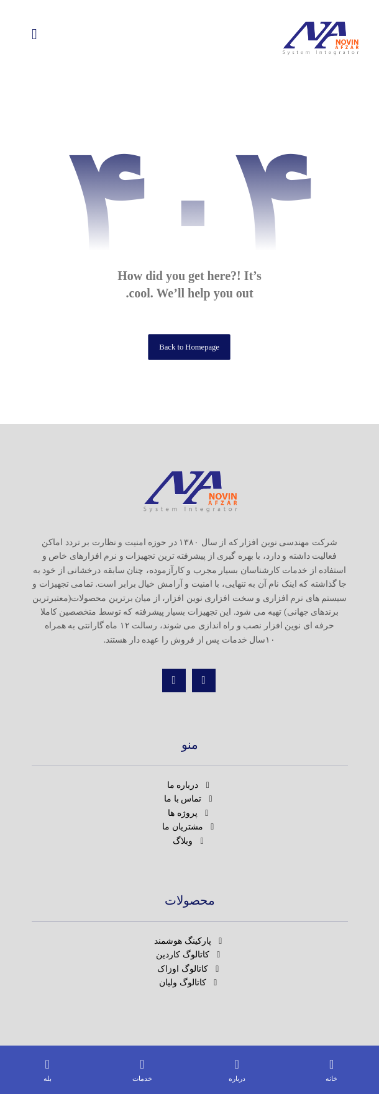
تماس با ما (189, 798)
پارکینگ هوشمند (189, 941)
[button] (34, 34)
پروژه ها (189, 813)
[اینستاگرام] (204, 680)
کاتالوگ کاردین (189, 954)
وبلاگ (189, 841)
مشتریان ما (189, 826)
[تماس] (174, 680)
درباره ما (189, 785)
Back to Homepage (190, 347)
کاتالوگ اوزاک (189, 969)
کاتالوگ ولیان (189, 982)
